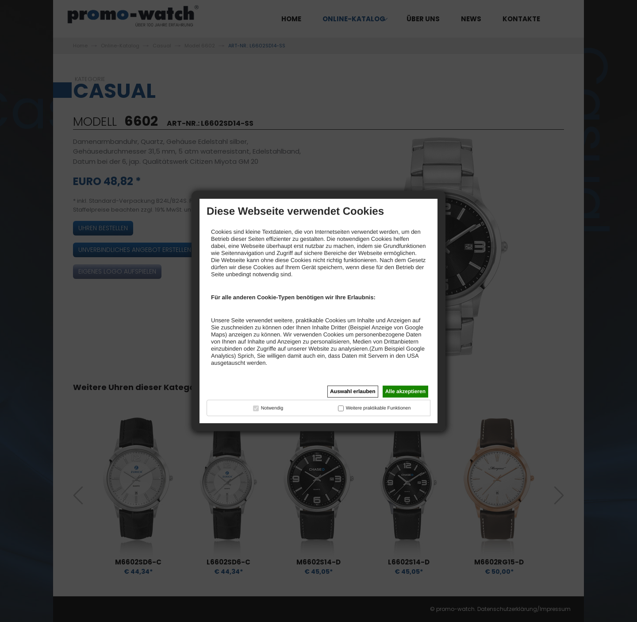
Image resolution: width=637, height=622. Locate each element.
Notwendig (272, 408)
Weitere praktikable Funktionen (378, 408)
